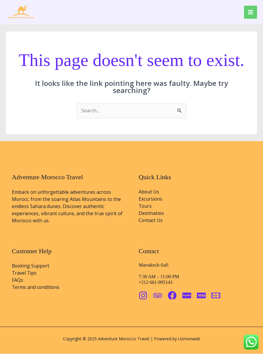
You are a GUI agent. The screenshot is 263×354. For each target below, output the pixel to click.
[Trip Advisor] (157, 295)
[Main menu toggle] (250, 12)
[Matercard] (215, 295)
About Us (149, 192)
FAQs (17, 280)
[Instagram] (143, 295)
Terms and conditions (36, 287)
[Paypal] (186, 295)
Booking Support (31, 266)
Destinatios (151, 213)
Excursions (151, 199)
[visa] (201, 295)
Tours (145, 206)
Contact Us (151, 221)
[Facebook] (172, 295)
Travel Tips (24, 273)
